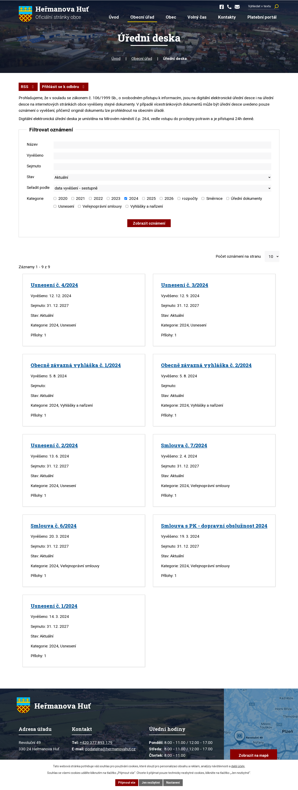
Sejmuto (34, 165)
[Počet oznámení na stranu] (272, 256)
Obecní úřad (141, 58)
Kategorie (35, 198)
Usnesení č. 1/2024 (54, 605)
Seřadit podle (38, 187)
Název (32, 144)
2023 (115, 198)
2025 (151, 198)
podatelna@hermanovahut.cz (110, 749)
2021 (80, 198)
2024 (133, 198)
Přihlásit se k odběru (64, 86)
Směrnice (214, 198)
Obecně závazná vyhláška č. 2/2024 (206, 364)
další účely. (238, 766)
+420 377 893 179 (96, 742)
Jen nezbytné (151, 782)
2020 (62, 198)
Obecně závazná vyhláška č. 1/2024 (76, 364)
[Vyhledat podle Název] (162, 144)
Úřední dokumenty (246, 198)
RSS (28, 86)
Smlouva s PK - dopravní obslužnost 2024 (214, 525)
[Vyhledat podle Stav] (162, 177)
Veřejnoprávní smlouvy (102, 206)
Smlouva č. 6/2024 (54, 525)
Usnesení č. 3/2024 (184, 284)
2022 (98, 198)
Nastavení (173, 782)
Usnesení (66, 206)
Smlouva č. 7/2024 (184, 445)
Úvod (116, 58)
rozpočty (190, 198)
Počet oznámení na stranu (238, 256)
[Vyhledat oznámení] (149, 223)
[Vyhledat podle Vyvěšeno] (162, 155)
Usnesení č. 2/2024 (54, 445)
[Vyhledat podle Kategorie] (55, 198)
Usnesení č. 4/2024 (54, 284)
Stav (30, 176)
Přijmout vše (126, 782)
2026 (169, 198)
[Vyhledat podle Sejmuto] (162, 166)
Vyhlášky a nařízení (146, 206)
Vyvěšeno (35, 155)
